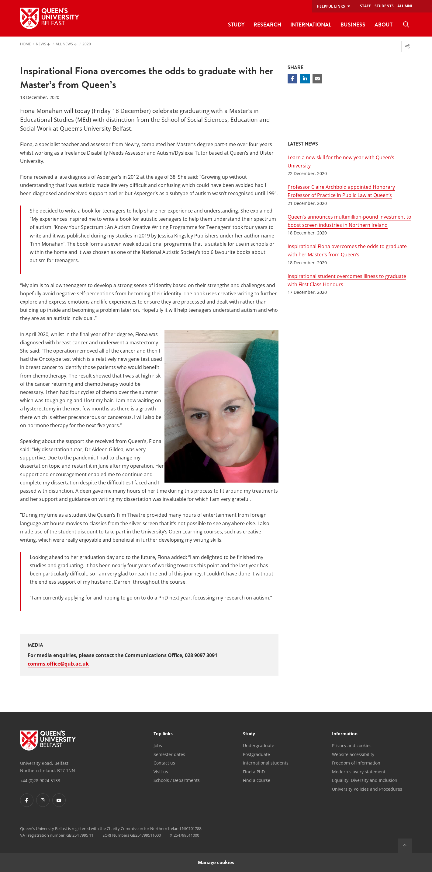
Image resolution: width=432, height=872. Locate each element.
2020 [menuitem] (86, 44)
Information (345, 734)
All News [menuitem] (64, 44)
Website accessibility (353, 754)
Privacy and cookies (352, 745)
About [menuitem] (383, 24)
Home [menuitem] (25, 44)
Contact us (164, 763)
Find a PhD (254, 772)
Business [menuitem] (352, 24)
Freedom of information (356, 763)
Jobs (158, 745)
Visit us (161, 772)
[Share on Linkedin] (305, 78)
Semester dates (169, 754)
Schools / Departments (177, 780)
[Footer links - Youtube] (59, 800)
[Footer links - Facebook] (26, 800)
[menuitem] (406, 25)
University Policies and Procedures (367, 789)
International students (266, 763)
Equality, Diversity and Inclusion (364, 780)
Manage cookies (216, 862)
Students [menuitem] (384, 6)
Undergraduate (258, 745)
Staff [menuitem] (365, 6)
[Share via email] (317, 78)
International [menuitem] (310, 24)
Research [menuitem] (267, 24)
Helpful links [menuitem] (331, 6)
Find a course (256, 780)
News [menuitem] (41, 44)
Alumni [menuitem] (404, 6)
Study (249, 734)
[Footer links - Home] (48, 740)
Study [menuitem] (236, 24)
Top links (163, 734)
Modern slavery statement (358, 772)
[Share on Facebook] (292, 78)
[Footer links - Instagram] (43, 800)
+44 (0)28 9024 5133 (40, 780)
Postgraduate (256, 754)
